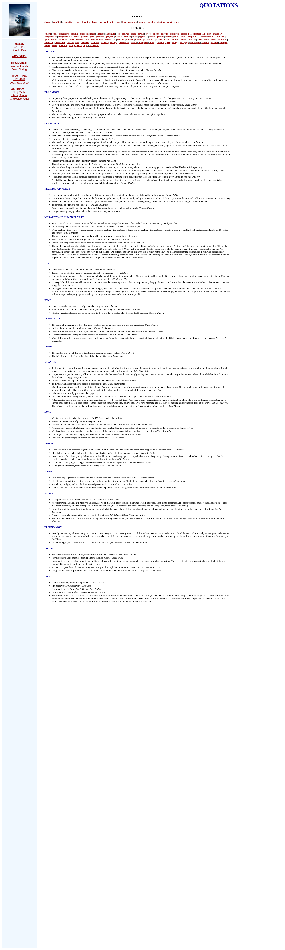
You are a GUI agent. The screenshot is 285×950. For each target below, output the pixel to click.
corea (133, 33)
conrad (125, 33)
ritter (206, 39)
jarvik (168, 36)
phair (166, 39)
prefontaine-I (186, 39)
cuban (156, 33)
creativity (67, 22)
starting (161, 22)
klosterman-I (206, 36)
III (168, 42)
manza (54, 39)
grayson (109, 36)
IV (84, 45)
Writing (15, 66)
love (124, 22)
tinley (152, 42)
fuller (76, 36)
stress (176, 22)
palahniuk (148, 39)
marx (72, 39)
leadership (109, 22)
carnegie (90, 33)
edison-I (185, 33)
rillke (213, 39)
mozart (121, 39)
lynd (46, 39)
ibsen (135, 36)
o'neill (138, 39)
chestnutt (110, 33)
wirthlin (63, 45)
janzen (160, 36)
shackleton (60, 42)
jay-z (176, 36)
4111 (16, 79)
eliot (209, 33)
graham (100, 36)
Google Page (19, 50)
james (152, 36)
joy (100, 22)
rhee (199, 39)
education (85, 22)
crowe (148, 33)
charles (100, 33)
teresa (134, 42)
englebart (217, 33)
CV (16, 46)
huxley (127, 36)
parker (158, 39)
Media (22, 92)
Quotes (23, 95)
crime (77, 22)
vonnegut (195, 42)
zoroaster (94, 45)
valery (175, 42)
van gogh (184, 42)
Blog (15, 92)
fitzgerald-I (64, 36)
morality (151, 22)
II (191, 33)
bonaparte (64, 33)
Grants (24, 66)
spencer (104, 42)
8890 (26, 82)
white (47, 45)
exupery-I (49, 36)
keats (182, 36)
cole (118, 33)
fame (94, 22)
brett (82, 33)
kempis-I (191, 36)
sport (169, 22)
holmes (118, 36)
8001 (13, 82)
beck (54, 33)
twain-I (160, 42)
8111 (19, 82)
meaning (132, 22)
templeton (124, 42)
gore (92, 36)
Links (14, 95)
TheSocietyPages (19, 98)
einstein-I (198, 33)
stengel (113, 42)
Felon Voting (19, 69)
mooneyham (97, 39)
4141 (22, 79)
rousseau (222, 39)
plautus (174, 39)
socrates (95, 42)
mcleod (79, 39)
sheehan (85, 42)
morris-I (109, 39)
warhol (214, 42)
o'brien (129, 39)
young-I (72, 45)
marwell (63, 39)
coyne (141, 33)
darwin (164, 33)
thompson (143, 42)
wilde (54, 45)
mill (87, 39)
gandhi (84, 36)
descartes (174, 33)
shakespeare (73, 42)
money (141, 22)
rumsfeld (48, 42)
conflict (57, 22)
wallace (205, 42)
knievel (220, 36)
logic (118, 22)
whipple (223, 42)
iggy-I (142, 36)
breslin (74, 33)
